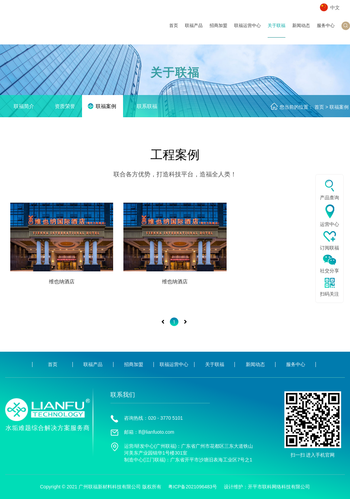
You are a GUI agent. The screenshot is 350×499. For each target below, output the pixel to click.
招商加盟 (218, 30)
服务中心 (326, 30)
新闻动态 (301, 30)
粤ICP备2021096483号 (192, 486)
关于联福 (276, 30)
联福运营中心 (247, 30)
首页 (173, 30)
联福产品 (194, 30)
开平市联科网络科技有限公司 (279, 486)
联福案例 (339, 107)
